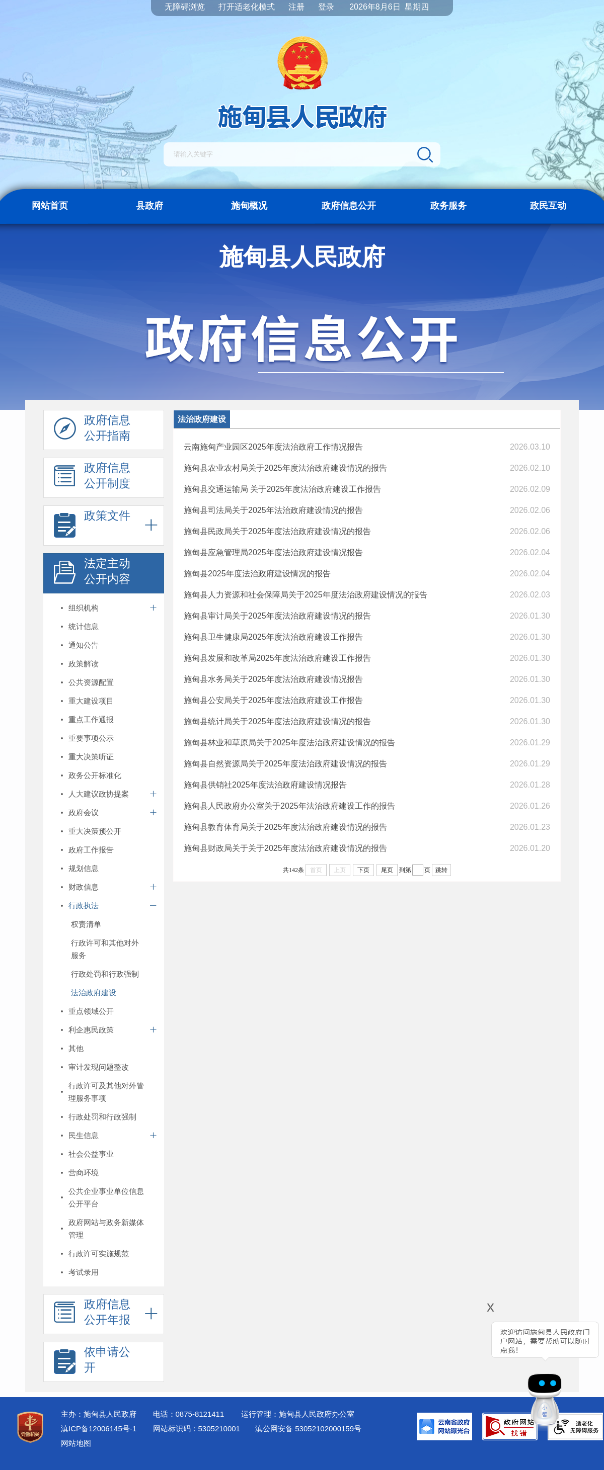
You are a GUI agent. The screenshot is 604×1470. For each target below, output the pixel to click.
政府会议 (83, 812)
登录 (326, 7)
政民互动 (548, 206)
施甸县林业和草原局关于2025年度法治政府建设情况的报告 (289, 742)
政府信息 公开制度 (92, 478)
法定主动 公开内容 (92, 574)
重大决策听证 (91, 756)
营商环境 (83, 1172)
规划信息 (83, 868)
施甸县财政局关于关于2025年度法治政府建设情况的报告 (285, 848)
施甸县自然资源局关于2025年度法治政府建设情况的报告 (285, 763)
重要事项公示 (91, 738)
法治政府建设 (93, 992)
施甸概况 (249, 206)
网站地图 (76, 1443)
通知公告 (83, 645)
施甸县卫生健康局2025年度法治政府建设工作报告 (273, 637)
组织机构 (83, 607)
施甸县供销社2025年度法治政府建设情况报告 (265, 785)
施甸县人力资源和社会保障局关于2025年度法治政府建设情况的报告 (305, 594)
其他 (76, 1048)
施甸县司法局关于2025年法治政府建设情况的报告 (273, 510)
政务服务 (448, 206)
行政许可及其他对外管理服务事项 (106, 1091)
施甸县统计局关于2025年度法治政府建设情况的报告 (277, 721)
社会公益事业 (91, 1154)
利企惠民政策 (91, 1029)
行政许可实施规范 (98, 1253)
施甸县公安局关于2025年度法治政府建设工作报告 (273, 700)
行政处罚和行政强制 (105, 974)
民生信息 (83, 1135)
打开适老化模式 (246, 7)
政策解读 (83, 663)
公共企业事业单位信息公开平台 (106, 1197)
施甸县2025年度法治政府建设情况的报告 (257, 573)
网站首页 (50, 206)
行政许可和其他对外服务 (105, 949)
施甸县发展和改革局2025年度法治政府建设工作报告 (277, 658)
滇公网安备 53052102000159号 (308, 1428)
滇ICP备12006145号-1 (98, 1428)
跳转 (441, 870)
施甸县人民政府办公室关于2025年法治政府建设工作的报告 (289, 806)
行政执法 (83, 905)
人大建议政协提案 (98, 794)
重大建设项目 (91, 701)
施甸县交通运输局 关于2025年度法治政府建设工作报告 (282, 489)
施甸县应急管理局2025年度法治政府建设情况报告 (273, 552)
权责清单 (86, 924)
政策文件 (92, 526)
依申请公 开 (92, 1362)
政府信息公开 (349, 206)
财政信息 (83, 887)
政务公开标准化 (94, 775)
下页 (363, 870)
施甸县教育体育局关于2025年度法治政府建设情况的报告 (285, 827)
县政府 (149, 206)
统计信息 (83, 626)
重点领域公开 (91, 1011)
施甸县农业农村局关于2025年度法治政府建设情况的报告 (285, 468)
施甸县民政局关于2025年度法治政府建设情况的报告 (277, 531)
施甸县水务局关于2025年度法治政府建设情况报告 (273, 679)
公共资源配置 (91, 682)
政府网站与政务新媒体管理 (106, 1228)
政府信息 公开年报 (92, 1315)
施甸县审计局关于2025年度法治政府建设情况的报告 (277, 616)
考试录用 (83, 1272)
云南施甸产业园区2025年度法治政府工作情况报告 (273, 447)
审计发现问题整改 (98, 1067)
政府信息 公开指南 (92, 430)
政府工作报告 (91, 849)
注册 (296, 7)
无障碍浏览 (185, 7)
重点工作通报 (91, 719)
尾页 (387, 870)
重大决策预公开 (94, 831)
